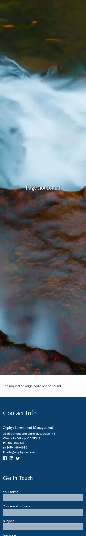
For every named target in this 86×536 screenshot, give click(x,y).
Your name (25, 492)
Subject (23, 521)
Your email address (31, 506)
